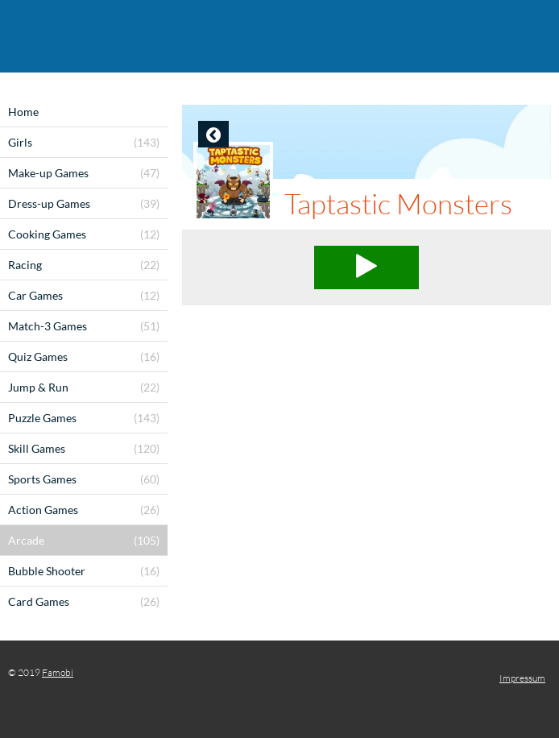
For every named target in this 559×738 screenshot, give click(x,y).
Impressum (522, 678)
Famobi (57, 672)
